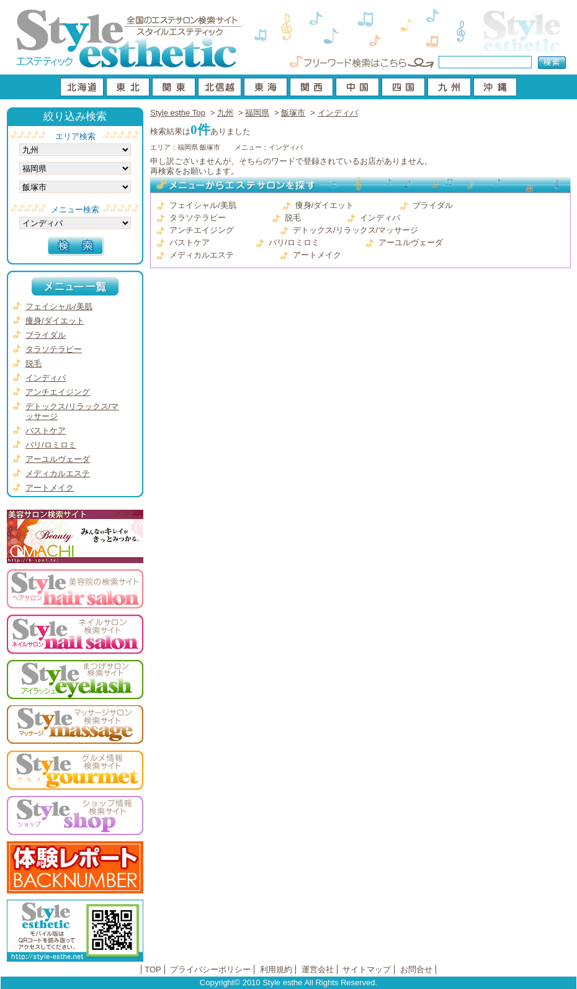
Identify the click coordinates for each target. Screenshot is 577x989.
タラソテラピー (197, 217)
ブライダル (433, 205)
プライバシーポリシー (210, 969)
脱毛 (293, 217)
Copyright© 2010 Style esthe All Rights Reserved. (288, 982)
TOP (153, 969)
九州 (225, 112)
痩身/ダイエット (324, 205)
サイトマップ (366, 969)
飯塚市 (293, 112)
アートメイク (317, 255)
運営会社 (318, 969)
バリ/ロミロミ (294, 242)
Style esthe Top (177, 112)
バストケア (189, 242)
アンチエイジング (201, 230)
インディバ (338, 112)
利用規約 (276, 969)
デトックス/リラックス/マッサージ (355, 230)
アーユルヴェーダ (410, 242)
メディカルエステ (201, 255)
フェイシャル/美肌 (202, 205)
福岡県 (257, 112)
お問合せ (416, 969)
